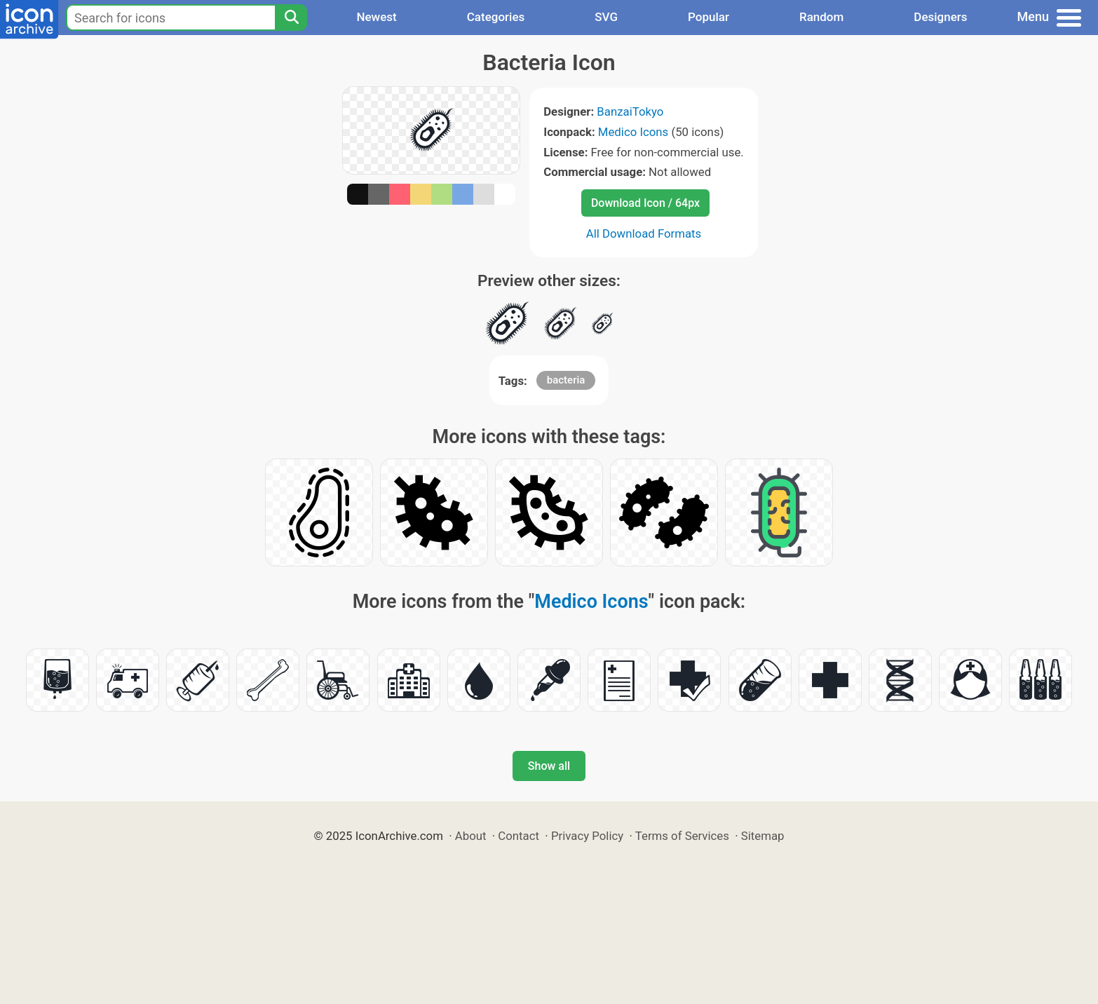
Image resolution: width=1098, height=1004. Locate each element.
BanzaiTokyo (630, 111)
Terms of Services (682, 836)
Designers (940, 17)
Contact (518, 836)
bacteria (566, 380)
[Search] (291, 17)
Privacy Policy (587, 836)
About (471, 836)
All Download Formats (644, 233)
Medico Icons (633, 132)
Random (821, 17)
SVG (606, 17)
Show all (549, 766)
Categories (496, 17)
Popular (708, 17)
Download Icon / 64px (645, 203)
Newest (376, 17)
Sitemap (763, 836)
